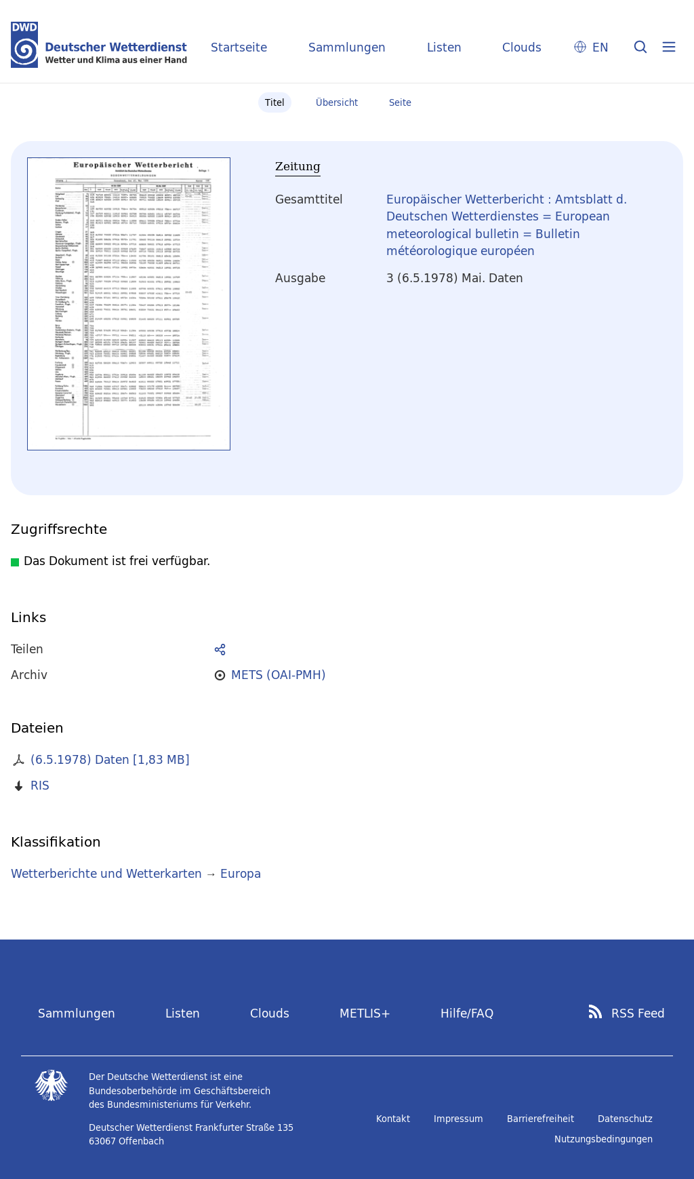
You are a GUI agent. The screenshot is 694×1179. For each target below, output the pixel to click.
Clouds (522, 47)
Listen (444, 47)
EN (600, 47)
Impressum (458, 1118)
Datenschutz (625, 1118)
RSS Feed (638, 1013)
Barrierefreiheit (540, 1118)
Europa (240, 873)
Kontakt (393, 1118)
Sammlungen (347, 47)
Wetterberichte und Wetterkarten (106, 873)
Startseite (239, 47)
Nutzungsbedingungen (603, 1139)
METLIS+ (365, 1013)
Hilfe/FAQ (467, 1013)
